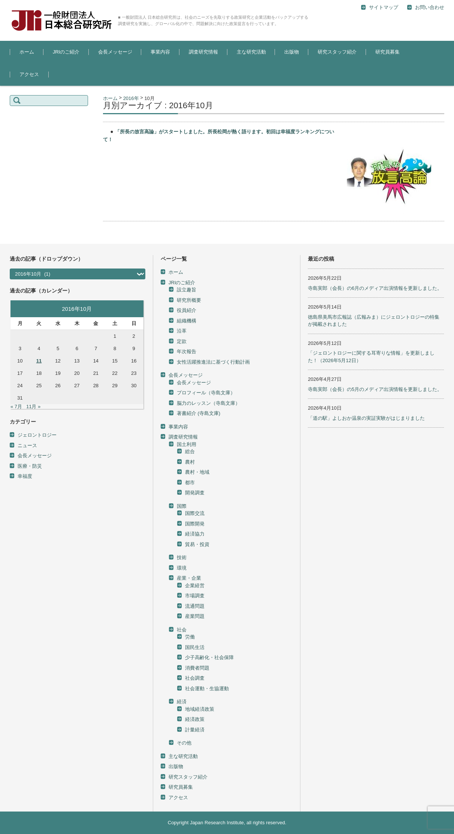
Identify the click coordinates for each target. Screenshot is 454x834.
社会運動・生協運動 (207, 688)
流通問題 (195, 606)
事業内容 (160, 52)
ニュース (27, 445)
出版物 (291, 52)
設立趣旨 (186, 289)
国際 (182, 506)
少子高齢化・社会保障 (209, 657)
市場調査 (195, 595)
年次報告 (186, 351)
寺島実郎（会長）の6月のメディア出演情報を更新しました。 (375, 288)
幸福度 (25, 476)
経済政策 (195, 719)
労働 (190, 637)
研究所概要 (189, 300)
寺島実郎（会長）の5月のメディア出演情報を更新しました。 (375, 389)
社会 (182, 630)
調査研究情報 (203, 52)
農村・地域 (197, 472)
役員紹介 (186, 310)
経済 (182, 701)
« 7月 (16, 406)
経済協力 (195, 534)
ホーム (26, 52)
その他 (184, 743)
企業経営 (195, 585)
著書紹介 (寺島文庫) (198, 413)
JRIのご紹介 (66, 52)
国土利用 (186, 444)
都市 (190, 482)
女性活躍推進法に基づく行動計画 (213, 362)
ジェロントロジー (37, 435)
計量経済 (195, 730)
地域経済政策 (199, 709)
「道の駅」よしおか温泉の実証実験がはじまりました (366, 418)
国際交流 (195, 513)
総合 (190, 451)
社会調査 (195, 678)
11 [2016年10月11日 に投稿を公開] (39, 361)
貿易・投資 (197, 544)
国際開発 (195, 524)
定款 (182, 341)
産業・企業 (189, 578)
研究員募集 (387, 52)
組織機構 (186, 321)
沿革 (182, 331)
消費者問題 (197, 668)
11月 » (33, 406)
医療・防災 (30, 466)
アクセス (29, 74)
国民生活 (195, 647)
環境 (182, 568)
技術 (182, 557)
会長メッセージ (115, 52)
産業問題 (195, 616)
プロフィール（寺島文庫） (206, 392)
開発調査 (195, 492)
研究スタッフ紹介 (337, 52)
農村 (190, 462)
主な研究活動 (251, 52)
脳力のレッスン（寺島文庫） (208, 403)
